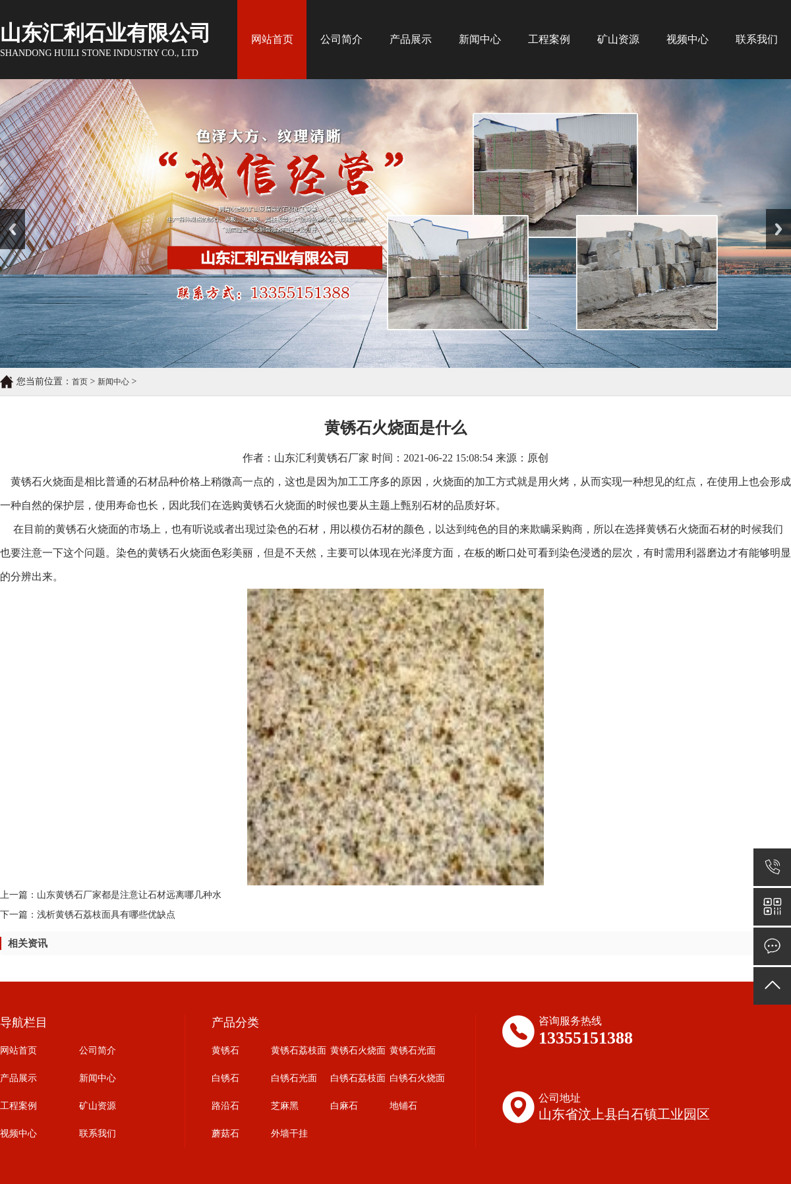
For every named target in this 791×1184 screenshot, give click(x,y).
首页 (80, 381)
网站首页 (272, 39)
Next (773, 213)
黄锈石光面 (413, 1050)
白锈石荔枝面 (358, 1078)
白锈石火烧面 (417, 1078)
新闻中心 (480, 39)
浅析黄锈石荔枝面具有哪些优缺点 (106, 915)
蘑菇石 (225, 1134)
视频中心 (687, 39)
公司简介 (341, 39)
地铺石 (403, 1106)
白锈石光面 (294, 1078)
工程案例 (549, 39)
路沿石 (225, 1106)
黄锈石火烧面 (358, 1050)
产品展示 (411, 39)
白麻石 (344, 1106)
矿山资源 (618, 39)
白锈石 (225, 1078)
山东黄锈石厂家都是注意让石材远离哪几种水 (129, 895)
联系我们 (757, 39)
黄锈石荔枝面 (298, 1050)
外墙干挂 (289, 1134)
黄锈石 (225, 1050)
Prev (7, 213)
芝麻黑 (285, 1106)
